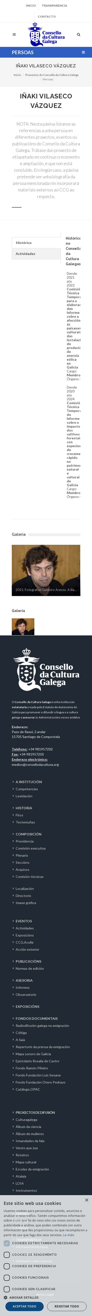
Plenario (22, 855)
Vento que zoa (27, 1148)
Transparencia (54, 5)
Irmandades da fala (30, 1141)
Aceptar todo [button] (24, 1306)
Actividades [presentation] (25, 254)
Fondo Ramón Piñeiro (32, 1068)
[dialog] (46, 1255)
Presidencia (25, 841)
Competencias (27, 789)
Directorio (23, 896)
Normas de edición (30, 968)
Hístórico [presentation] (24, 243)
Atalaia (21, 1176)
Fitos (19, 815)
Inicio (31, 5)
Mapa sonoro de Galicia (33, 1054)
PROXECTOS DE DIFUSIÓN (35, 1112)
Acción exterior (27, 949)
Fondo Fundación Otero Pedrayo (41, 1082)
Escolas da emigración (32, 1169)
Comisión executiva (31, 848)
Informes (23, 987)
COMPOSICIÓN (28, 834)
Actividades (25, 928)
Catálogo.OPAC (28, 1089)
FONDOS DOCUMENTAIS (37, 1018)
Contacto (47, 16)
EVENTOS (24, 921)
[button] (46, 1297)
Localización (25, 888)
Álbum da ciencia (28, 1127)
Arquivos (22, 869)
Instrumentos (26, 1190)
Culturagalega (26, 1119)
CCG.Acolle (25, 942)
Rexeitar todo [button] (66, 1306)
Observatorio (26, 994)
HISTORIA (24, 808)
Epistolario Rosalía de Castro (37, 1061)
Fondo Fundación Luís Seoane (38, 1075)
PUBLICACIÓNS (28, 961)
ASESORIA (24, 980)
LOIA (20, 1183)
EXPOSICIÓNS (27, 1006)
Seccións (22, 862)
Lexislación (24, 796)
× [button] (86, 1200)
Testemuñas (25, 822)
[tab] (36, 242)
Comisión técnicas (30, 876)
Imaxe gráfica (26, 903)
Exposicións (25, 935)
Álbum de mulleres (30, 1134)
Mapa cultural (26, 1162)
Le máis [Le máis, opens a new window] (68, 1235)
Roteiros (22, 1155)
